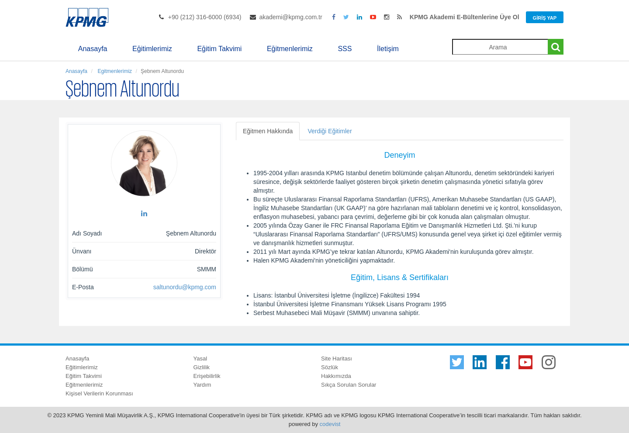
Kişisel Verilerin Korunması (99, 393)
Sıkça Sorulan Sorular (348, 384)
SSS (345, 48)
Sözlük (329, 367)
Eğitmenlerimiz (290, 48)
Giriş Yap (544, 18)
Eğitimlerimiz (152, 48)
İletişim (388, 48)
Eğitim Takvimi (219, 48)
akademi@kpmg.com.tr (290, 17)
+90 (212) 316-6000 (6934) (205, 17)
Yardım (202, 384)
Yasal (200, 358)
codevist (330, 424)
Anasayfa (92, 48)
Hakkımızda (336, 376)
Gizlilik (202, 367)
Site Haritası (336, 358)
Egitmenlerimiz (114, 71)
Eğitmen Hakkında (268, 131)
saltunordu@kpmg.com (184, 287)
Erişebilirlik (207, 376)
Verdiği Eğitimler (330, 131)
